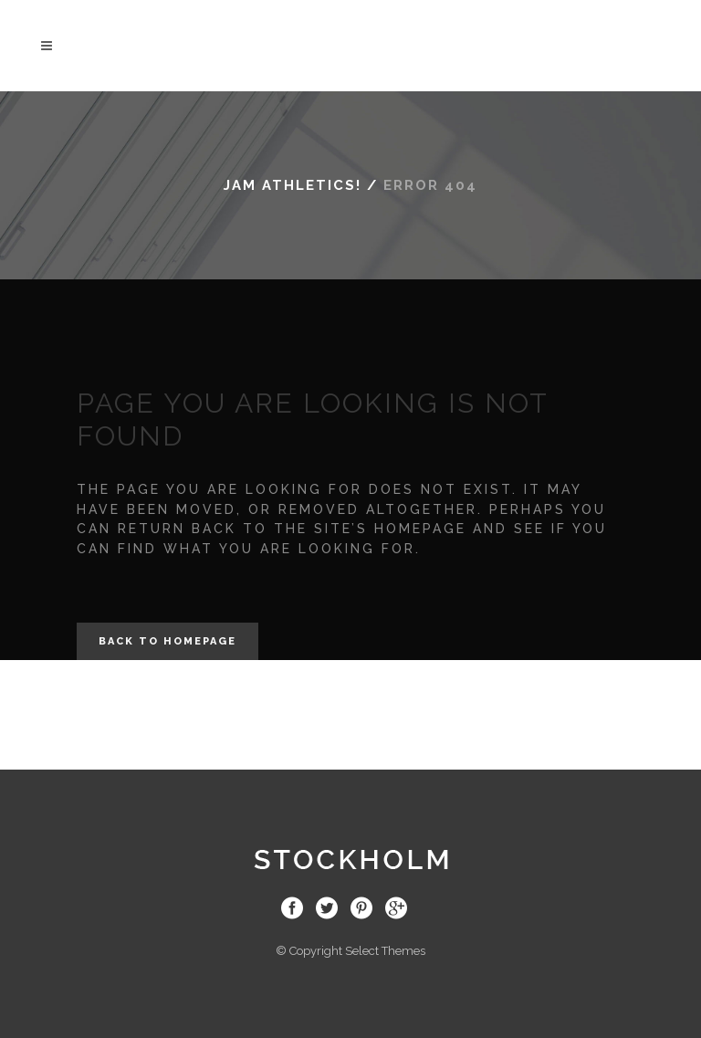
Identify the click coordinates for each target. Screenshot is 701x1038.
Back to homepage (167, 641)
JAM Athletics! (292, 185)
